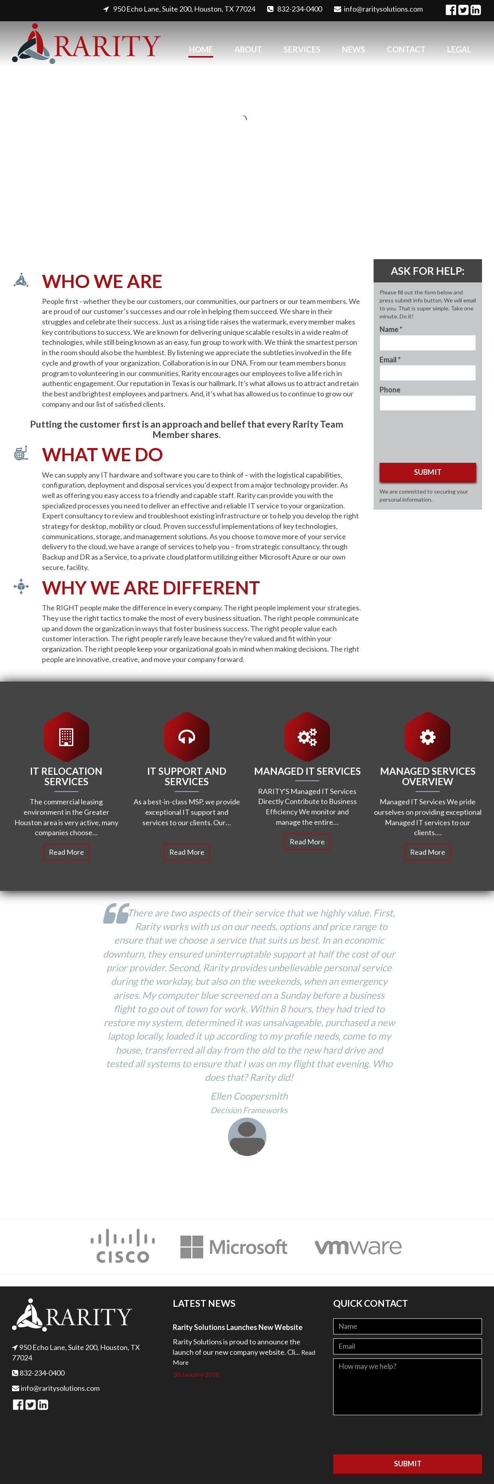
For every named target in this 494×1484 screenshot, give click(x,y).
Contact (406, 49)
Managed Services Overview (428, 776)
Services (302, 49)
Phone (390, 389)
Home (201, 49)
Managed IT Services (307, 771)
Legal (459, 49)
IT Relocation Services (66, 776)
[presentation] (394, 1434)
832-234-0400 (299, 8)
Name (391, 329)
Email (390, 359)
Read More (66, 852)
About (248, 49)
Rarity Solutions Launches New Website (237, 1327)
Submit (428, 472)
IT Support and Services (186, 776)
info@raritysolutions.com (383, 8)
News (353, 49)
